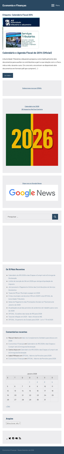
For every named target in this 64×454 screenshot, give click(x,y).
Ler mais (7, 75)
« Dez (8, 406)
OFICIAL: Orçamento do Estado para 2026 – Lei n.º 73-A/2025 (30, 320)
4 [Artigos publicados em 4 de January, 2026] (52, 382)
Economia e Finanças (14, 5)
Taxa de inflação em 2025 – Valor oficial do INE (25, 317)
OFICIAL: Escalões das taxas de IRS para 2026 (25, 314)
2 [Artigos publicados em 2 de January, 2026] (37, 382)
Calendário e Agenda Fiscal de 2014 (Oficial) (27, 52)
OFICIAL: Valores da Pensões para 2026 (37, 356)
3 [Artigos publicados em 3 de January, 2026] (44, 382)
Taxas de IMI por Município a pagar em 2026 (24, 293)
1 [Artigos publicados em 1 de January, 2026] (29, 382)
